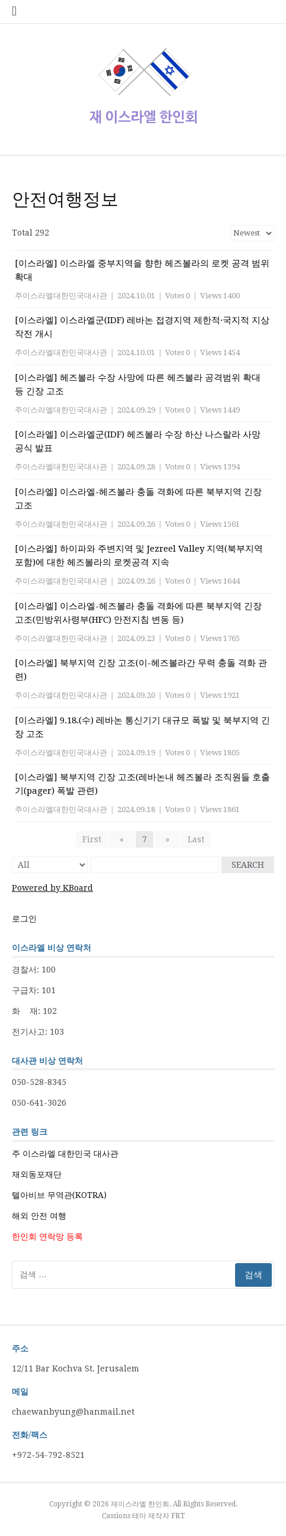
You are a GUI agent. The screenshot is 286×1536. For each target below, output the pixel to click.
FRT (178, 1516)
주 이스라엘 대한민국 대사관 (65, 1153)
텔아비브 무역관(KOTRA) (59, 1195)
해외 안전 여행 (39, 1216)
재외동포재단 (37, 1174)
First (91, 839)
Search (248, 865)
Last (196, 839)
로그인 (24, 918)
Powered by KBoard (52, 888)
